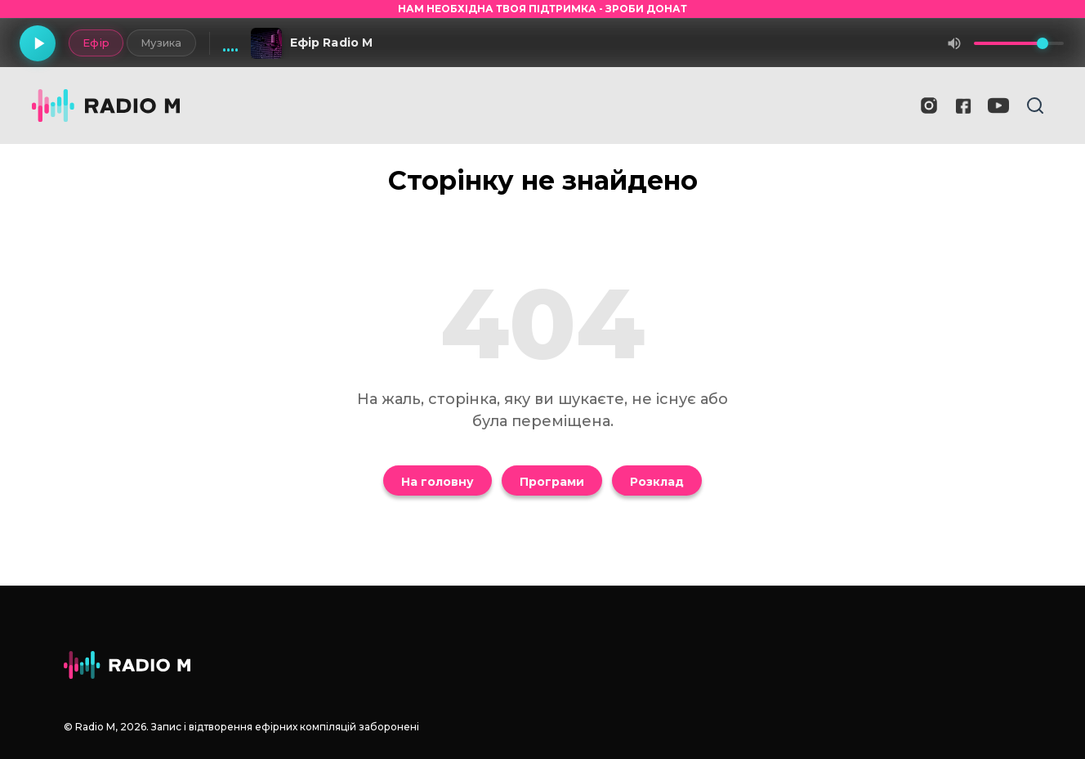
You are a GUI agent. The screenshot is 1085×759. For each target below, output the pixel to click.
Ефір (96, 42)
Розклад (657, 481)
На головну (437, 481)
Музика (161, 42)
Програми (552, 481)
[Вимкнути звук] (954, 43)
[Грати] (38, 43)
